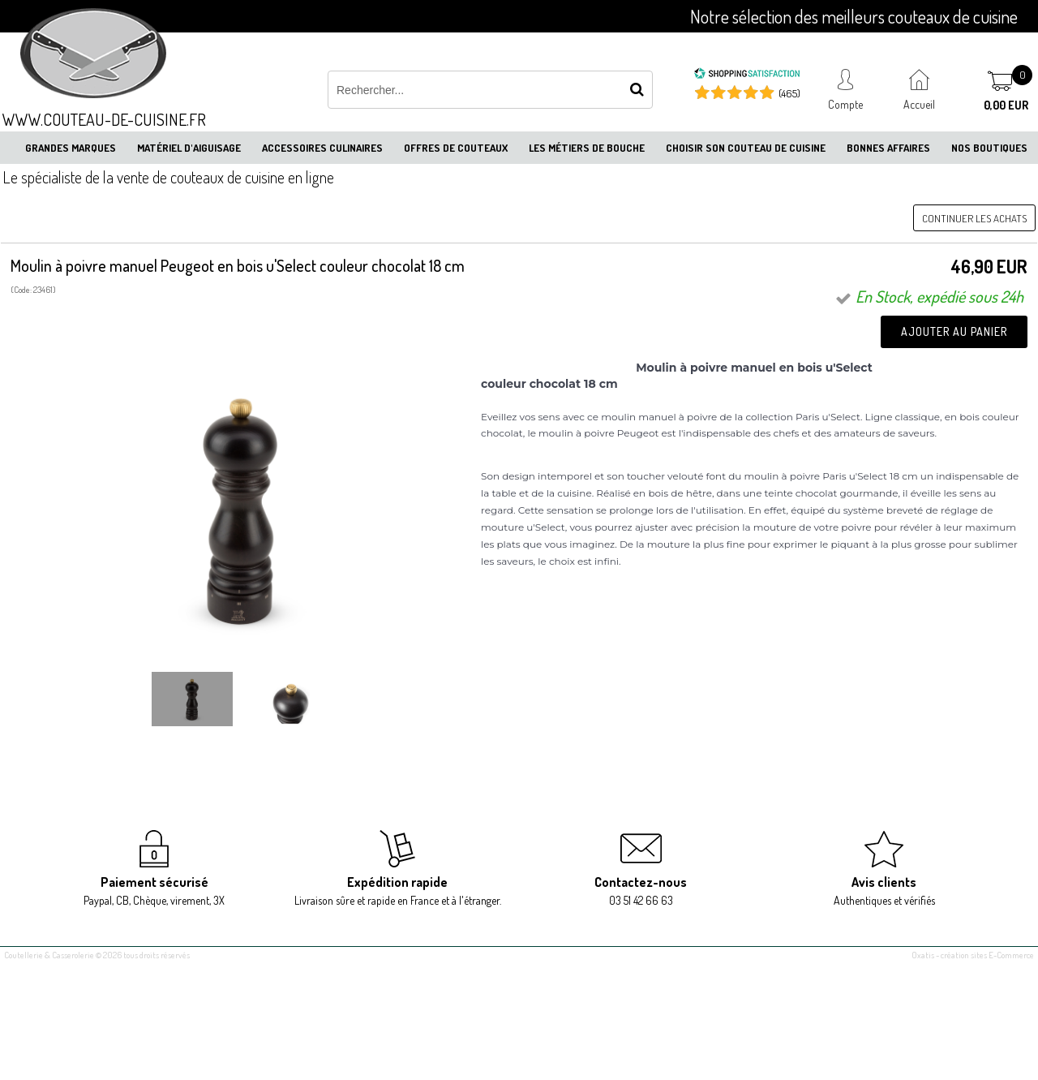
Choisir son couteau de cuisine (746, 147)
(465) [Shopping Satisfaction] (789, 93)
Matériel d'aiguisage (189, 147)
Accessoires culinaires (322, 147)
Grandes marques (70, 147)
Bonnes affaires (888, 147)
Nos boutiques (989, 147)
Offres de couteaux (456, 147)
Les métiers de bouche (587, 147)
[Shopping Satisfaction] (747, 75)
